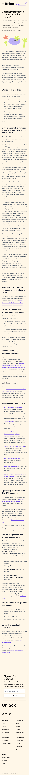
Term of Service (14, 773)
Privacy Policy (5, 773)
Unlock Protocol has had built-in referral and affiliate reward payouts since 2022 (12, 303)
